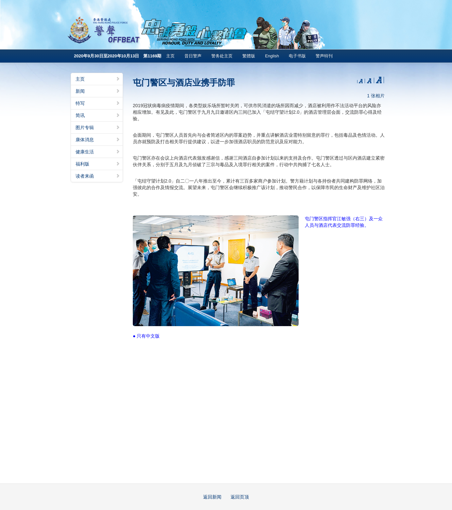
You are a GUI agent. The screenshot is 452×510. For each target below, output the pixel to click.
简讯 (98, 115)
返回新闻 (212, 497)
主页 (170, 55)
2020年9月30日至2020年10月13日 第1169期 (117, 55)
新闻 (98, 91)
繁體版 (248, 55)
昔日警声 (192, 55)
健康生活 (98, 151)
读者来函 (98, 176)
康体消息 (98, 139)
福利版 (98, 164)
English (272, 55)
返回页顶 (240, 497)
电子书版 (297, 55)
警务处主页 (222, 55)
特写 (98, 103)
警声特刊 (324, 55)
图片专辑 (98, 127)
